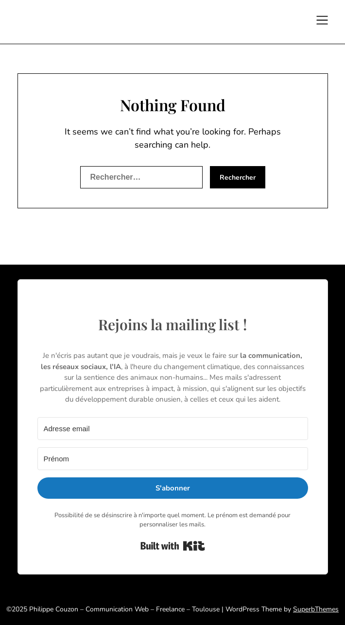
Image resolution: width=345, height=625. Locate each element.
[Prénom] (172, 458)
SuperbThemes (316, 609)
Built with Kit (172, 546)
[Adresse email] (172, 428)
